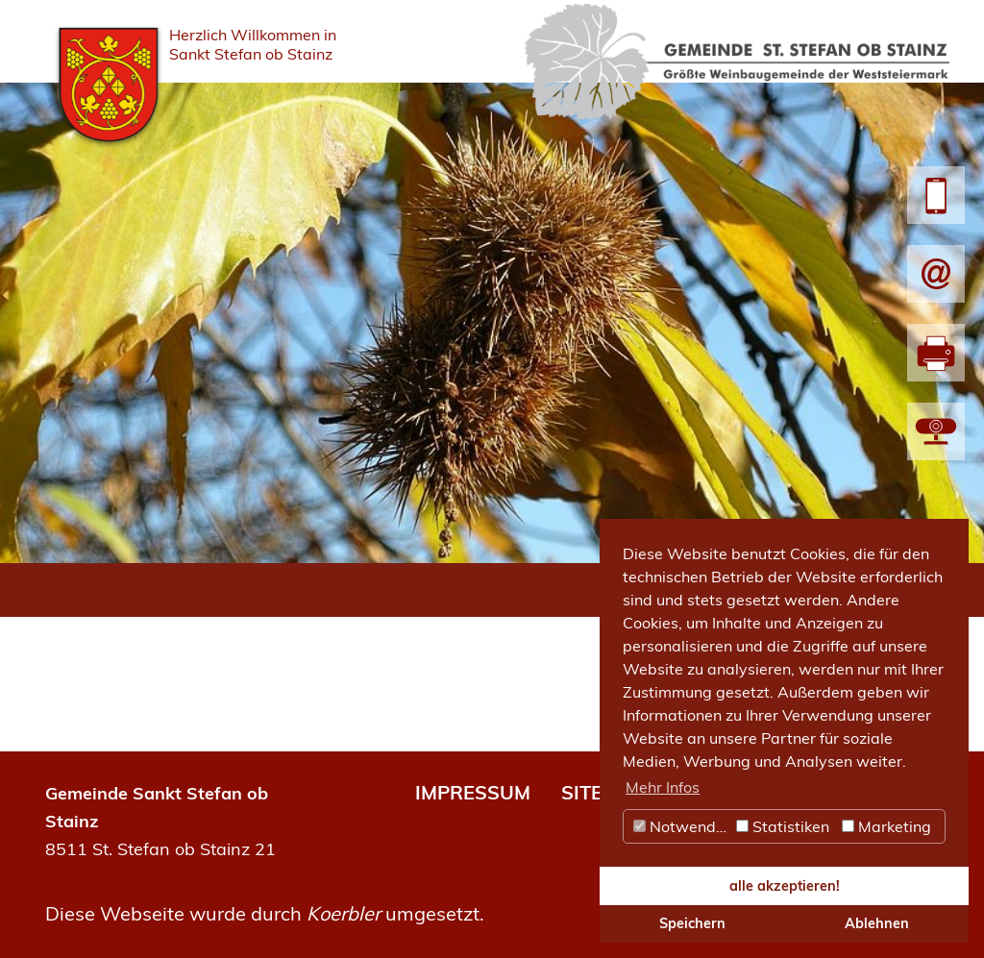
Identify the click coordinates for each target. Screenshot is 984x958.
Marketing (886, 826)
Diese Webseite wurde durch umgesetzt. (264, 913)
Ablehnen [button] (877, 923)
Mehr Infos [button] (663, 787)
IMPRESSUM (472, 792)
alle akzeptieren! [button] (784, 886)
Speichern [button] (692, 923)
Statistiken (782, 826)
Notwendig (681, 826)
